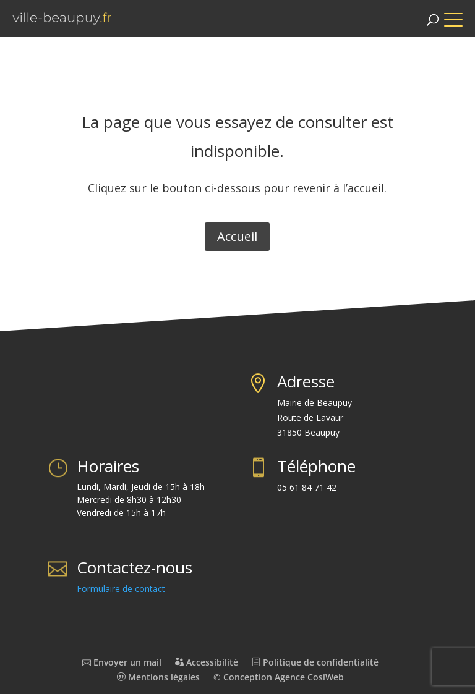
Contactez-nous (134, 567)
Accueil (237, 236)
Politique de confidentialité (315, 662)
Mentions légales (158, 677)
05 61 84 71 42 (306, 487)
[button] (459, 14)
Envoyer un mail (121, 662)
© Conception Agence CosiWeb (278, 677)
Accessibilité (206, 662)
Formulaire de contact (121, 589)
